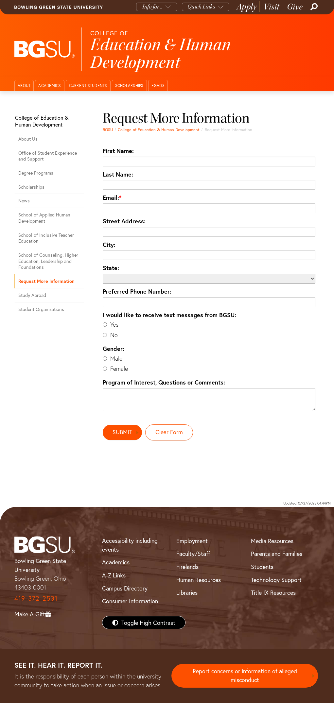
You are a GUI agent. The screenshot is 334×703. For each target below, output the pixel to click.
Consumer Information (130, 601)
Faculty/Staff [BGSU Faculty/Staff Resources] (193, 554)
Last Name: (118, 174)
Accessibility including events (130, 545)
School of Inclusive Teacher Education (46, 238)
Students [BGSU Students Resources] (262, 567)
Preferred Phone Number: (137, 291)
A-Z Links (114, 575)
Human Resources (198, 580)
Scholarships (129, 85)
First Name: (118, 151)
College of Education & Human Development (159, 129)
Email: (111, 197)
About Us (28, 139)
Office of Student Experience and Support (47, 156)
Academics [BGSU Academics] (116, 562)
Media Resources (272, 541)
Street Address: (124, 221)
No (114, 335)
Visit (272, 6)
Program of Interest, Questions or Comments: (164, 382)
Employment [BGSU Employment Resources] (192, 541)
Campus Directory (125, 588)
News (24, 200)
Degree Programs (35, 173)
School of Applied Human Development (44, 218)
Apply (247, 6)
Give (295, 6)
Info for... (152, 6)
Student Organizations (41, 309)
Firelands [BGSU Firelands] (187, 567)
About (24, 85)
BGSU (108, 129)
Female (119, 368)
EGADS (158, 85)
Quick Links (201, 6)
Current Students (88, 85)
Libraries (187, 593)
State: (111, 268)
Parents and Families (276, 554)
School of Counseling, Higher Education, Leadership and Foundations (48, 261)
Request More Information (46, 281)
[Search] (313, 7)
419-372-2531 (36, 598)
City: (109, 245)
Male (116, 358)
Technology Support (276, 580)
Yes (114, 324)
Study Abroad (32, 295)
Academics (49, 85)
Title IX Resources (273, 593)
